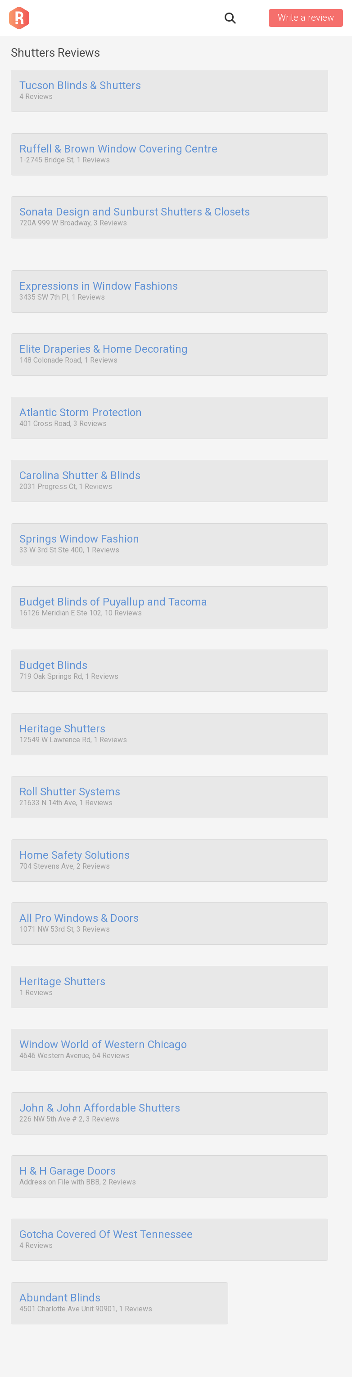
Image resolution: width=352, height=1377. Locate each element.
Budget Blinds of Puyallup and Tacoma (113, 586)
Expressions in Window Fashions (98, 280)
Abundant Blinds (59, 1258)
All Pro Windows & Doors (79, 891)
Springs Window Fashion (79, 524)
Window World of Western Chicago (103, 1013)
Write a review (306, 17)
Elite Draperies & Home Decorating (103, 341)
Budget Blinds (53, 646)
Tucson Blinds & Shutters (80, 86)
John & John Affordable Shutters (99, 1074)
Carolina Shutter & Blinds (79, 463)
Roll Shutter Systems (69, 769)
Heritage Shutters (62, 707)
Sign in (251, 18)
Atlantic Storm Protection (80, 402)
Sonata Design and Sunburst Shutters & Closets (134, 208)
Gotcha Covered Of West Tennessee (106, 1196)
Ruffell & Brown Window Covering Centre (118, 147)
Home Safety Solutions (74, 830)
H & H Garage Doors (67, 1135)
